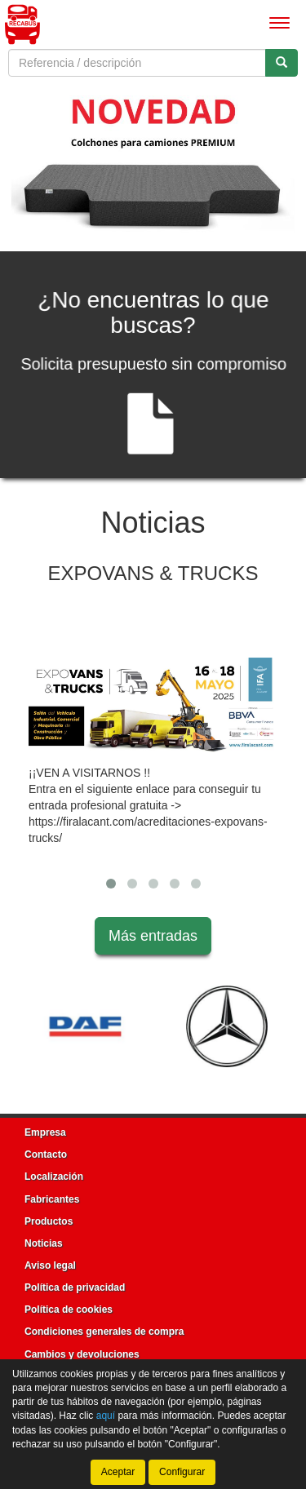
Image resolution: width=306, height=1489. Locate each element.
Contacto (45, 1154)
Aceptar (118, 1472)
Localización (53, 1176)
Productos (48, 1221)
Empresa (45, 1132)
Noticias (43, 1243)
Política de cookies (68, 1309)
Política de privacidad (74, 1287)
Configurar (182, 1472)
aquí (105, 1415)
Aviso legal (50, 1265)
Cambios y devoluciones (82, 1354)
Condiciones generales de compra (104, 1331)
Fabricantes (51, 1199)
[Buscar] (281, 63)
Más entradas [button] (153, 936)
